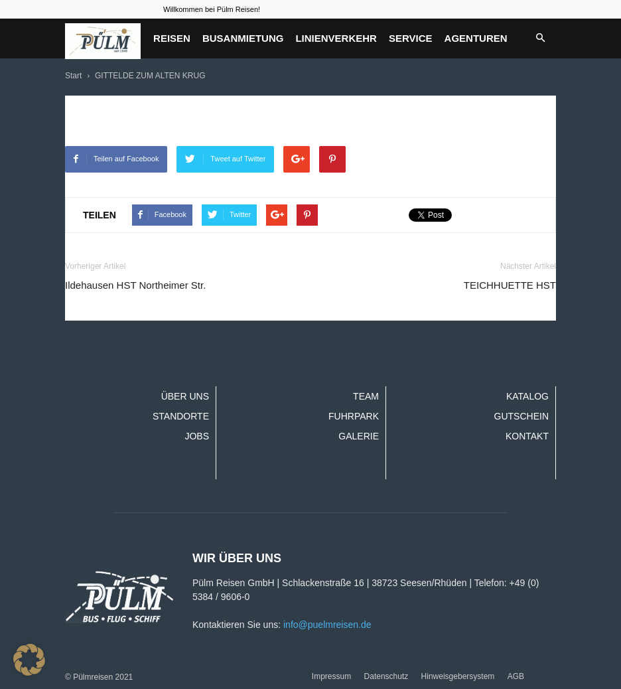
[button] (540, 38)
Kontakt (527, 436)
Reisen (171, 38)
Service (411, 38)
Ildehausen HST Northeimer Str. (135, 285)
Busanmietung (243, 38)
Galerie (358, 436)
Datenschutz (386, 676)
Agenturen (476, 38)
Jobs (196, 436)
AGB (516, 676)
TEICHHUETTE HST (510, 285)
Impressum (331, 676)
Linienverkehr (336, 38)
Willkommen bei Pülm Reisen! (211, 9)
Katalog (527, 396)
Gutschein (521, 416)
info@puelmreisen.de (327, 624)
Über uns (185, 396)
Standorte (181, 416)
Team (366, 396)
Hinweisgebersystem (458, 676)
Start (73, 75)
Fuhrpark (353, 416)
